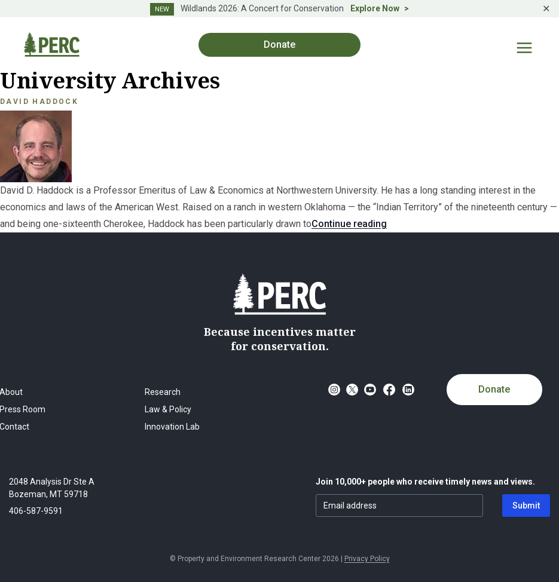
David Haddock (39, 101)
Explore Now (374, 8)
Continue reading (349, 223)
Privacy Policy (367, 559)
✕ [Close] (546, 8)
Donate (279, 44)
